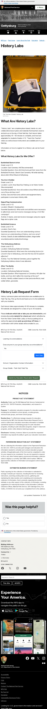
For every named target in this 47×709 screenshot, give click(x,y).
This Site (6, 583)
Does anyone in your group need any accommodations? (23, 345)
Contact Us (5, 552)
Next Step (39, 355)
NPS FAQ (4, 689)
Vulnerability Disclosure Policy (10, 698)
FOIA (2, 680)
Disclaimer (4, 695)
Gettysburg (8, 25)
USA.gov (4, 701)
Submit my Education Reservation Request (24, 378)
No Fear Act (4, 692)
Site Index (5, 558)
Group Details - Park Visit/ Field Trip (15, 368)
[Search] (23, 577)
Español (4, 561)
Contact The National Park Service (12, 686)
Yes (7, 518)
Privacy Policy (5, 677)
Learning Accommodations (12, 339)
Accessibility (5, 674)
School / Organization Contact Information (18, 363)
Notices (3, 683)
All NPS (17, 583)
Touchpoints (7, 532)
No (7, 524)
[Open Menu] (40, 7)
